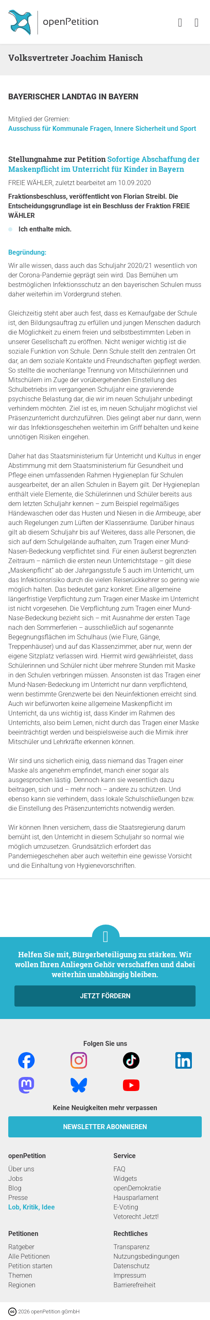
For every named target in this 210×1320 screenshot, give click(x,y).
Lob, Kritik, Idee (31, 1207)
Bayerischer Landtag (53, 96)
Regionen (21, 1285)
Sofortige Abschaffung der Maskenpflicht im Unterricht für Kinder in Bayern (104, 164)
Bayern (123, 96)
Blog (14, 1188)
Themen (20, 1275)
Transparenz (131, 1247)
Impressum (129, 1275)
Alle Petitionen (29, 1256)
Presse (18, 1198)
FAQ (119, 1169)
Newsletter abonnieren (105, 1127)
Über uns (21, 1169)
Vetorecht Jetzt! (136, 1217)
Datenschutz (131, 1266)
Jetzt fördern (105, 996)
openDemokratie (137, 1188)
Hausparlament (135, 1198)
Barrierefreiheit (134, 1285)
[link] (196, 23)
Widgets (125, 1179)
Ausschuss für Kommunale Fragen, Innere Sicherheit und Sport (102, 128)
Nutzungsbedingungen (146, 1256)
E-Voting (125, 1207)
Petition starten (30, 1266)
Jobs (15, 1179)
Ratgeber (21, 1247)
